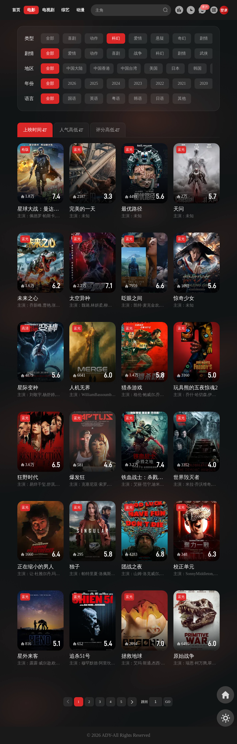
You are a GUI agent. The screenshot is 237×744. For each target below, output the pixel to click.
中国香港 (102, 68)
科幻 (116, 38)
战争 (138, 53)
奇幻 (182, 38)
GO (167, 702)
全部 (50, 38)
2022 (160, 83)
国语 (72, 98)
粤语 (116, 98)
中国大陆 (74, 68)
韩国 (197, 68)
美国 (153, 68)
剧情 (204, 38)
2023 (138, 83)
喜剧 (72, 38)
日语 (160, 98)
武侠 (204, 53)
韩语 (138, 98)
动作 (94, 38)
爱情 (138, 38)
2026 (72, 83)
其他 (182, 98)
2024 (116, 83)
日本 (175, 68)
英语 (94, 98)
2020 (204, 83)
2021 (182, 83)
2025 (94, 83)
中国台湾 (129, 68)
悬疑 (160, 38)
